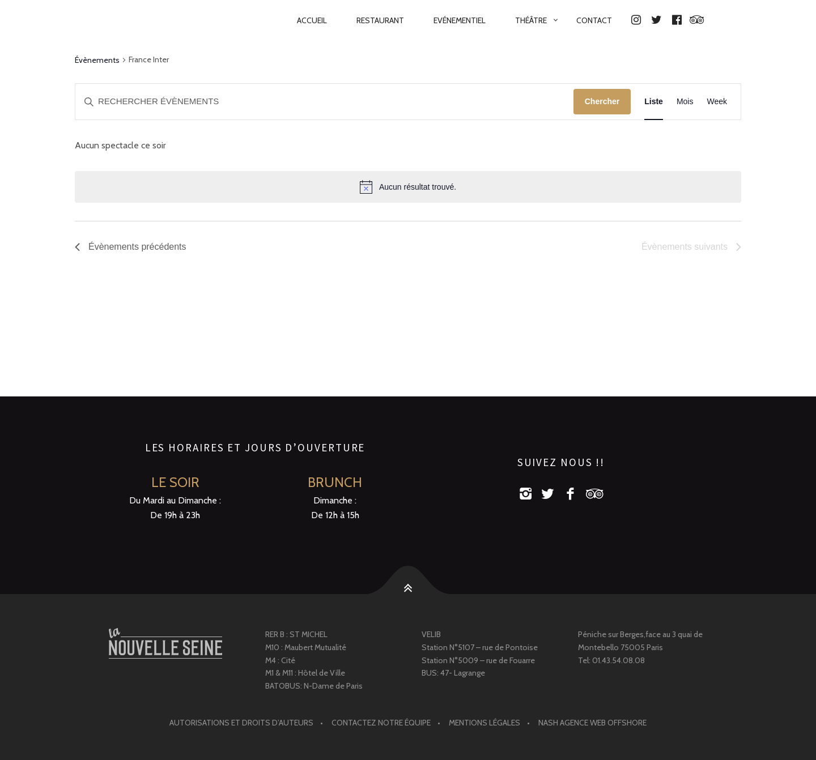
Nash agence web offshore (592, 723)
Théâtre (531, 20)
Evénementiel (460, 20)
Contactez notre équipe (381, 723)
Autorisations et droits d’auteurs (241, 723)
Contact (594, 20)
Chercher (602, 101)
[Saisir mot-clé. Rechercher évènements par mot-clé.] (324, 101)
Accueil (312, 20)
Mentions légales (484, 723)
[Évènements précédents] (130, 247)
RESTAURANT (380, 20)
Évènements (97, 60)
